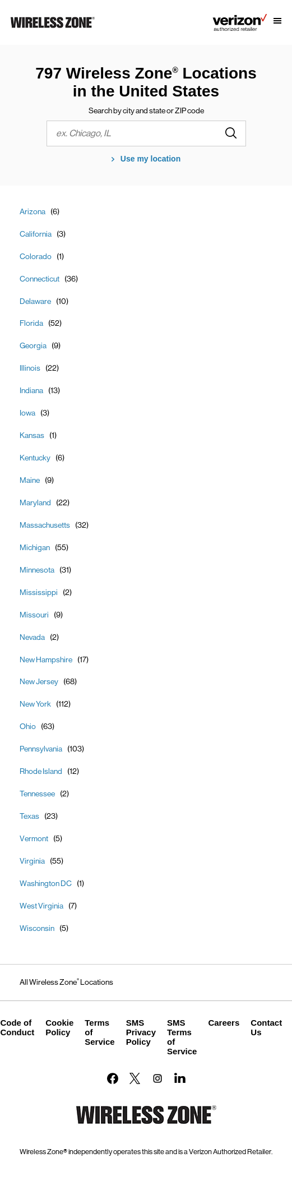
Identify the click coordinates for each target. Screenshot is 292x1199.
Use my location (150, 158)
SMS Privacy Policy (141, 1032)
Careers (223, 1022)
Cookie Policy (59, 1027)
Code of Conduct (17, 1027)
